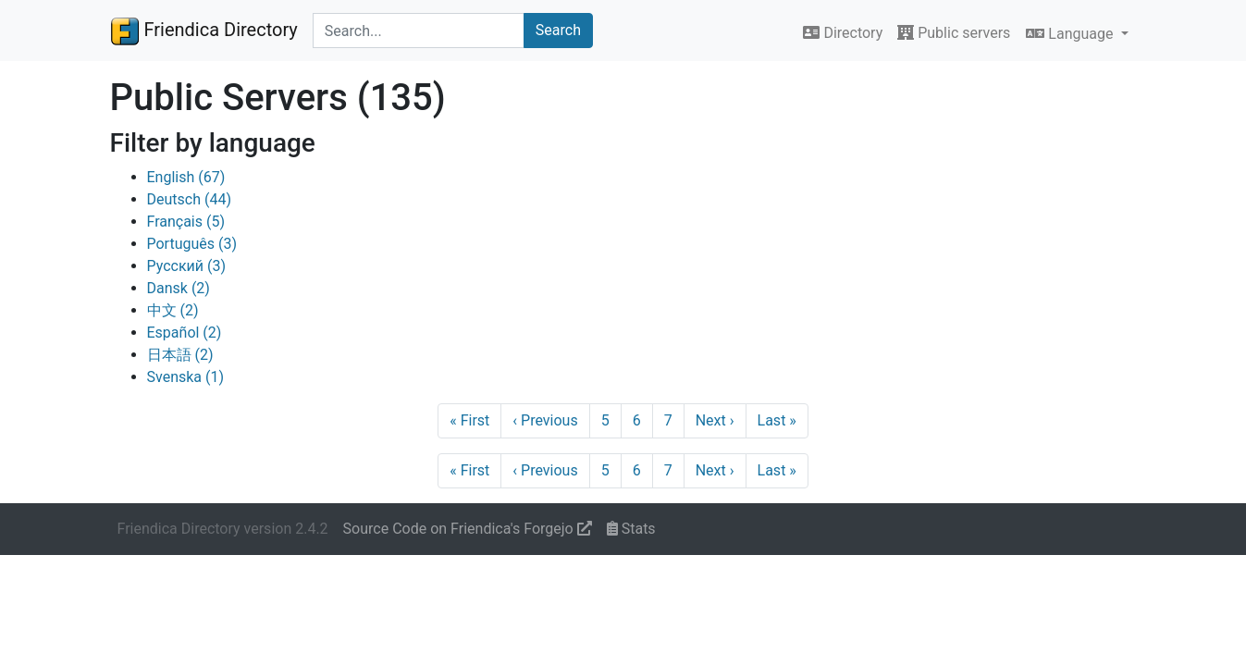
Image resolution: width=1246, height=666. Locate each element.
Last (777, 420)
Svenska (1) (186, 377)
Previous (544, 420)
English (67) (186, 177)
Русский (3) (187, 266)
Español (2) (184, 332)
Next (715, 420)
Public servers (953, 33)
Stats (631, 528)
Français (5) (186, 221)
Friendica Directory (204, 30)
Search (558, 30)
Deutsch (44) (189, 199)
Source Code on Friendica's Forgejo (467, 528)
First (469, 420)
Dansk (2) (178, 288)
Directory (842, 33)
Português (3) (192, 244)
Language (1071, 34)
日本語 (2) (180, 355)
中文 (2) (173, 310)
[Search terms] (418, 30)
